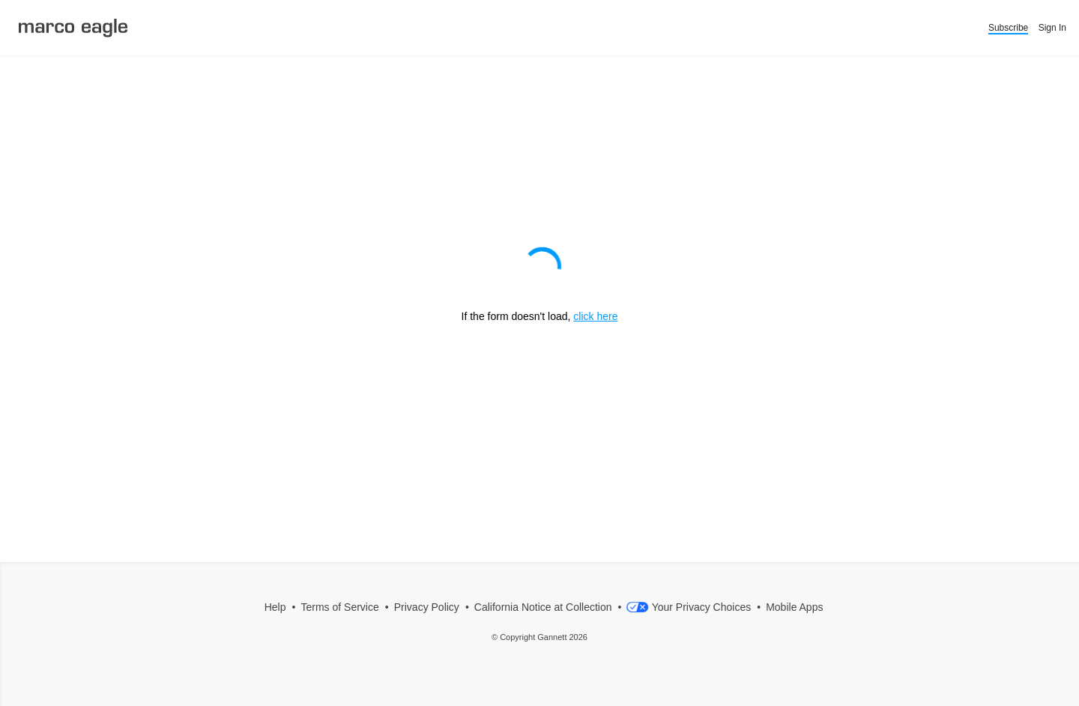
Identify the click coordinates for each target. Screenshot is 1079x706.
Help (275, 607)
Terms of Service (340, 607)
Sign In (1052, 27)
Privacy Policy (426, 607)
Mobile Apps (794, 607)
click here (595, 316)
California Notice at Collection (543, 607)
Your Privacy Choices (688, 607)
